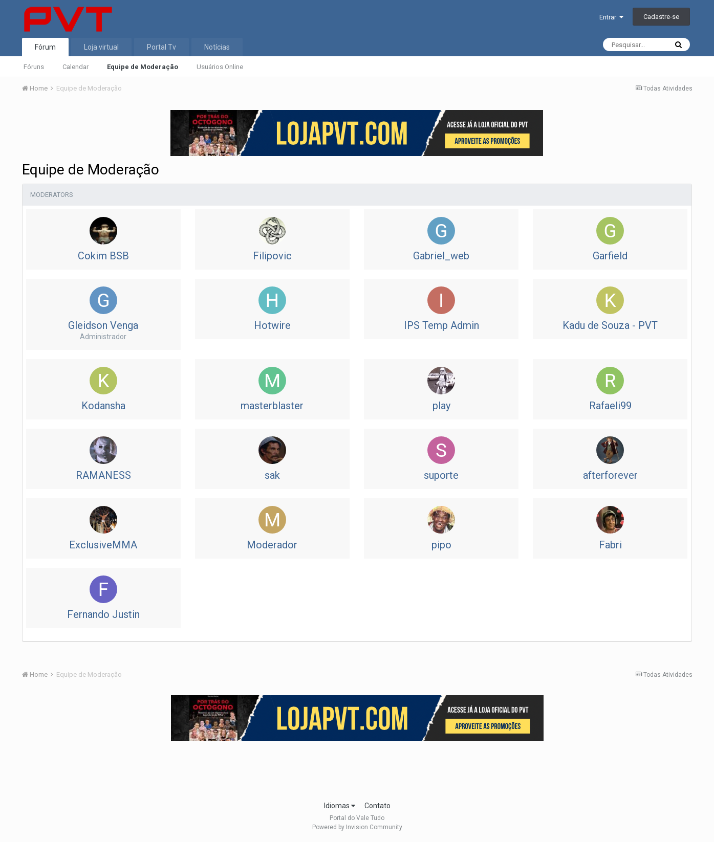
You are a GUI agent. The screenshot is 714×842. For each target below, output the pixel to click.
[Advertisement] (357, 768)
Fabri (610, 545)
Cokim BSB (103, 256)
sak (272, 475)
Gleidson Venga (103, 325)
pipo (441, 545)
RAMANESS (103, 475)
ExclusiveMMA (103, 545)
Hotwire (272, 325)
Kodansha (103, 406)
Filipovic (272, 256)
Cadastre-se (661, 16)
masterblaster (272, 406)
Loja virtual (101, 47)
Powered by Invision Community (357, 827)
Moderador (272, 545)
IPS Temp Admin (441, 325)
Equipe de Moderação (142, 67)
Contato (377, 806)
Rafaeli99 (610, 406)
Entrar (611, 17)
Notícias (217, 47)
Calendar (75, 67)
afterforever (610, 475)
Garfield (610, 256)
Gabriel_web (441, 256)
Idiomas (339, 806)
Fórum (45, 47)
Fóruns (34, 67)
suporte (441, 475)
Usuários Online (220, 67)
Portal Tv (161, 47)
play (441, 406)
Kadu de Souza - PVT (610, 325)
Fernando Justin (103, 614)
